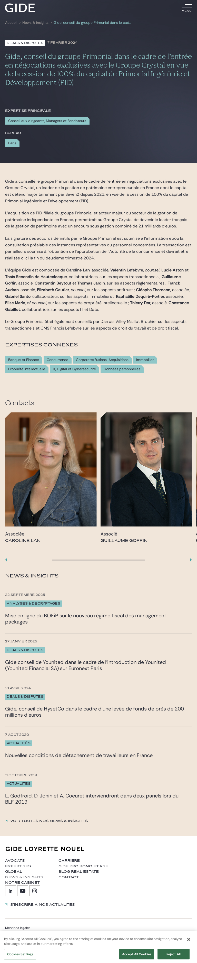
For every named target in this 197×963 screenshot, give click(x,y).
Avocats (15, 860)
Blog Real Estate (78, 871)
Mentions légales (18, 928)
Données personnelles (122, 369)
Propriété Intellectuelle (26, 369)
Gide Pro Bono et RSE (83, 866)
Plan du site (14, 934)
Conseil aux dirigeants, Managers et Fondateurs (47, 120)
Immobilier (145, 360)
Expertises (18, 866)
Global (13, 871)
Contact (68, 877)
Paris (12, 143)
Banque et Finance (23, 360)
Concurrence (57, 360)
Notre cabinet (22, 882)
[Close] (188, 944)
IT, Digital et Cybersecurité (74, 369)
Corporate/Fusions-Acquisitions (102, 360)
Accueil (11, 23)
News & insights (35, 23)
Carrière (69, 860)
